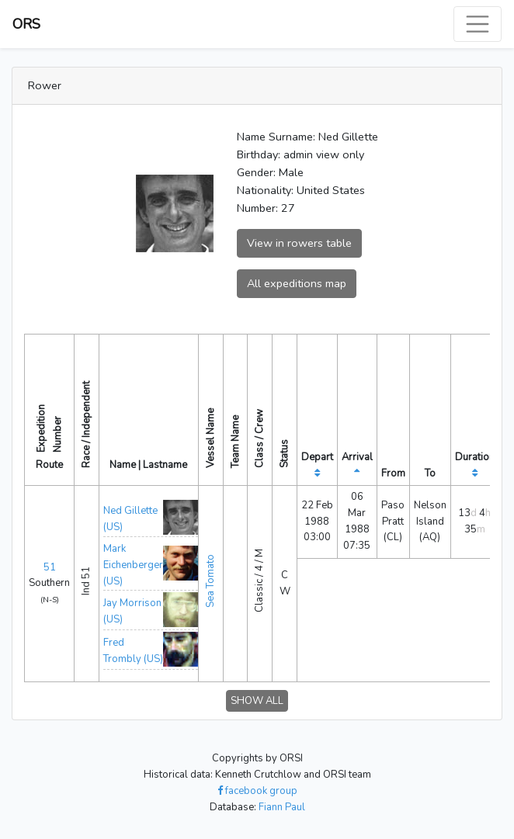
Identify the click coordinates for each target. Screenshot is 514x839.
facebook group (257, 791)
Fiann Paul (282, 807)
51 (49, 567)
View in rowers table (299, 243)
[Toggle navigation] (477, 24)
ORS (26, 24)
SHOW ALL (257, 701)
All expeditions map (296, 283)
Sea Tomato (210, 581)
